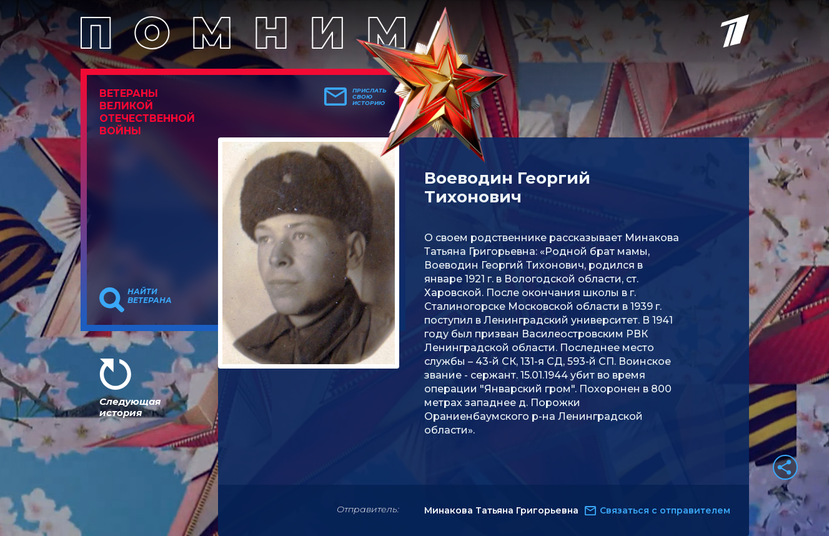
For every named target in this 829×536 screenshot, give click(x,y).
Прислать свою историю (369, 96)
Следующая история (130, 407)
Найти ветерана (149, 296)
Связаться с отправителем (665, 510)
